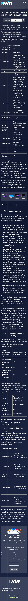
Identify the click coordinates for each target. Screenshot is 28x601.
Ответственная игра (7, 590)
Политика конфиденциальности (10, 588)
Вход (24, 2)
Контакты (4, 586)
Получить (14, 564)
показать (14, 205)
